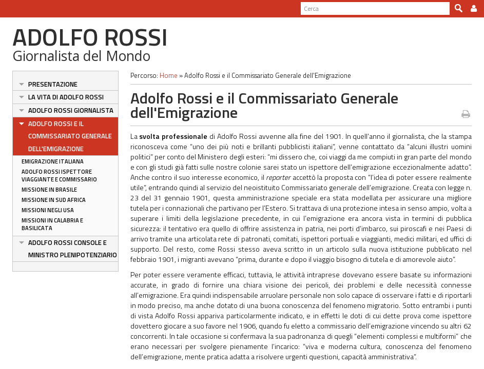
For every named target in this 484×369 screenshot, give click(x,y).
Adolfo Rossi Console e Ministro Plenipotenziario (72, 248)
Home (169, 75)
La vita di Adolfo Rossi (66, 97)
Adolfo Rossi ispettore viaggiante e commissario (59, 175)
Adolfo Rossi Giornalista (70, 110)
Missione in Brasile (49, 190)
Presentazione (53, 84)
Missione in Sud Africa (54, 200)
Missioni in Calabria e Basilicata (52, 224)
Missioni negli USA (48, 210)
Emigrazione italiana (53, 161)
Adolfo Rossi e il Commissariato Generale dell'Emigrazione (70, 136)
